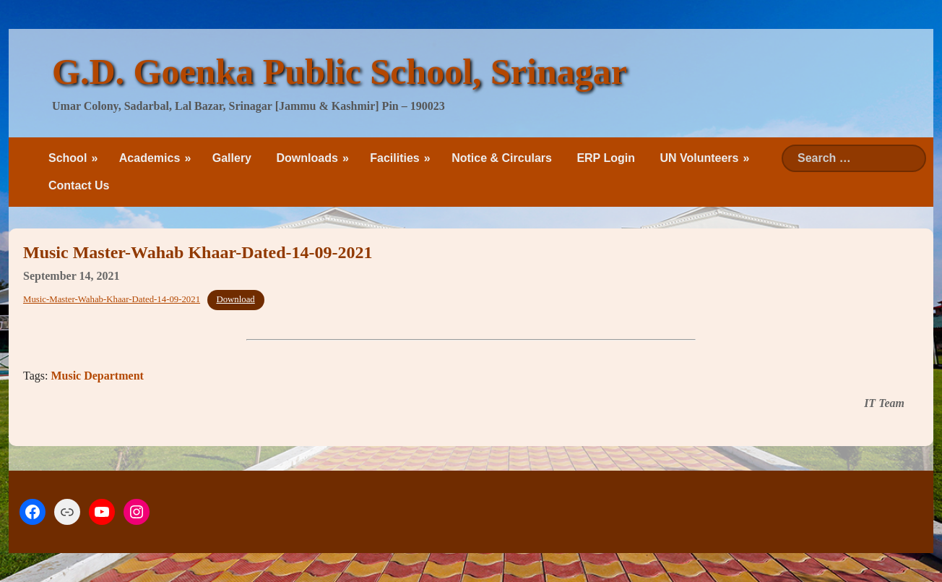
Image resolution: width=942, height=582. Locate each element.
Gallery (231, 158)
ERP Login (605, 158)
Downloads (306, 158)
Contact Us (78, 185)
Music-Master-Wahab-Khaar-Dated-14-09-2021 (111, 299)
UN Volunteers (699, 158)
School (67, 158)
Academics (150, 158)
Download (235, 299)
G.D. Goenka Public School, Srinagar (339, 71)
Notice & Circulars (501, 158)
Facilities (394, 158)
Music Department (97, 375)
